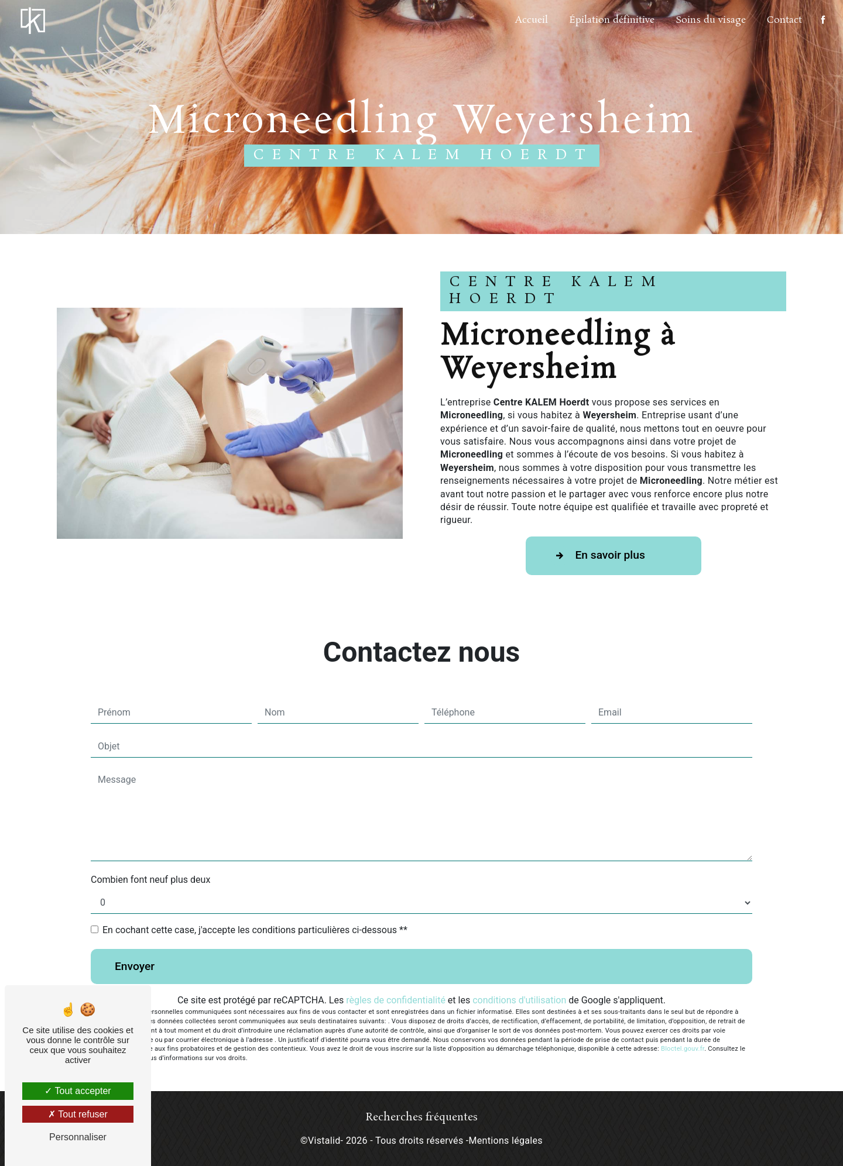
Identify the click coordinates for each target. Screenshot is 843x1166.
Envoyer (135, 966)
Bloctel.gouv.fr (682, 1049)
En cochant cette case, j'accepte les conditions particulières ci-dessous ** (254, 929)
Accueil (531, 20)
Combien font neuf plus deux (150, 879)
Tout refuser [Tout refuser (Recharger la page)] (78, 1114)
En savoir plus (597, 556)
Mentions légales (506, 1140)
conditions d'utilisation (519, 1000)
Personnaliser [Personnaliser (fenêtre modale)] (78, 1137)
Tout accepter (77, 1091)
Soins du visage (711, 20)
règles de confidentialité (396, 1000)
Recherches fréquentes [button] (422, 1117)
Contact (784, 20)
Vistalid (324, 1140)
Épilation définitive (611, 20)
